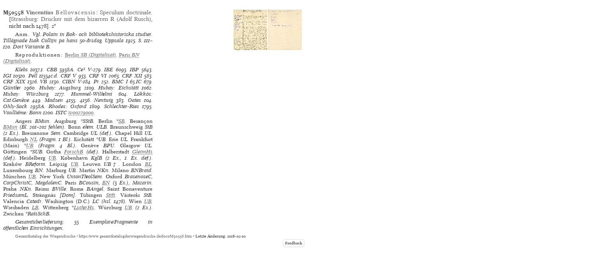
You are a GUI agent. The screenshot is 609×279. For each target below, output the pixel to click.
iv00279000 (81, 112)
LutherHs (84, 207)
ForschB (73, 151)
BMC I (120, 81)
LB (35, 207)
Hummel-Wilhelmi (91, 94)
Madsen (54, 100)
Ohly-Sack (15, 106)
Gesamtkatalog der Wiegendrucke (45, 236)
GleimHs (142, 151)
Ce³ (81, 69)
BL (148, 164)
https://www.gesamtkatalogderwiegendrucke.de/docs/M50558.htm (135, 236)
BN (106, 182)
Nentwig (103, 100)
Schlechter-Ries (121, 106)
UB (29, 145)
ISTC (61, 112)
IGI (7, 75)
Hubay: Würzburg (26, 94)
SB (121, 121)
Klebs (21, 69)
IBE (108, 69)
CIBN (68, 81)
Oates (134, 100)
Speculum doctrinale (125, 12)
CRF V (68, 75)
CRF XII (132, 75)
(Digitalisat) (90, 55)
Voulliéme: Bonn (22, 112)
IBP (134, 69)
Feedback (293, 243)
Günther (12, 87)
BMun (10, 127)
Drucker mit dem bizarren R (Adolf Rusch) (96, 19)
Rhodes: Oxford (68, 106)
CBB (52, 69)
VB (43, 81)
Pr (96, 81)
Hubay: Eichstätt (118, 87)
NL (33, 139)
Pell (32, 75)
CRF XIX (14, 81)
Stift (110, 195)
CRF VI (97, 75)
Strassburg (24, 19)
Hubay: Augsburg (60, 87)
